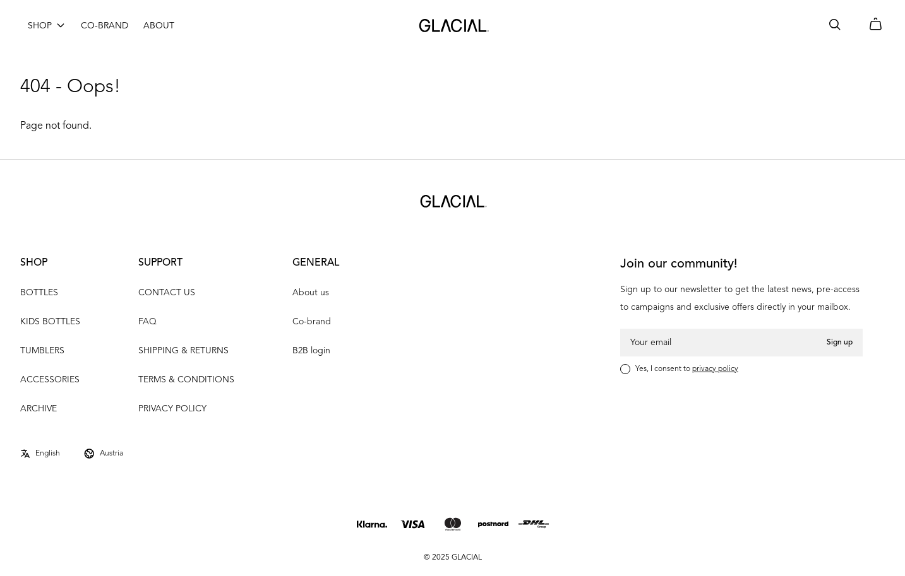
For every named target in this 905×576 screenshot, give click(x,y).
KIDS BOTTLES (50, 321)
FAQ (147, 321)
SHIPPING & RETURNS (183, 350)
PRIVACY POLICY (172, 408)
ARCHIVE (38, 408)
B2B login (311, 350)
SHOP (40, 25)
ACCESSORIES (50, 379)
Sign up (840, 342)
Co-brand (311, 321)
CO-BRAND (104, 25)
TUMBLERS (42, 350)
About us (310, 292)
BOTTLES (39, 292)
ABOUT (158, 25)
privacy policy (715, 369)
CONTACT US (166, 292)
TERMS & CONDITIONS (186, 379)
